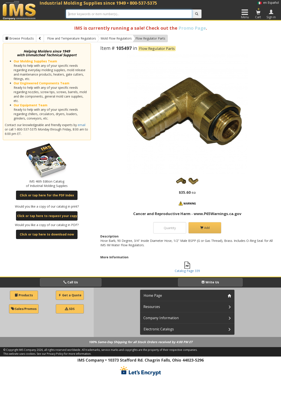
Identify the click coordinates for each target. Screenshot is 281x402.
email (81, 125)
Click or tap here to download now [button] (47, 234)
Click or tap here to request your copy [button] (47, 216)
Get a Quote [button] (69, 295)
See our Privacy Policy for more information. (64, 354)
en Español (268, 2)
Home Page (153, 295)
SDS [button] (70, 309)
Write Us (210, 282)
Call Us (70, 282)
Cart (258, 13)
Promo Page (192, 28)
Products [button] (24, 295)
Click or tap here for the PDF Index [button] (47, 195)
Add (205, 228)
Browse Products (19, 38)
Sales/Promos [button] (24, 309)
